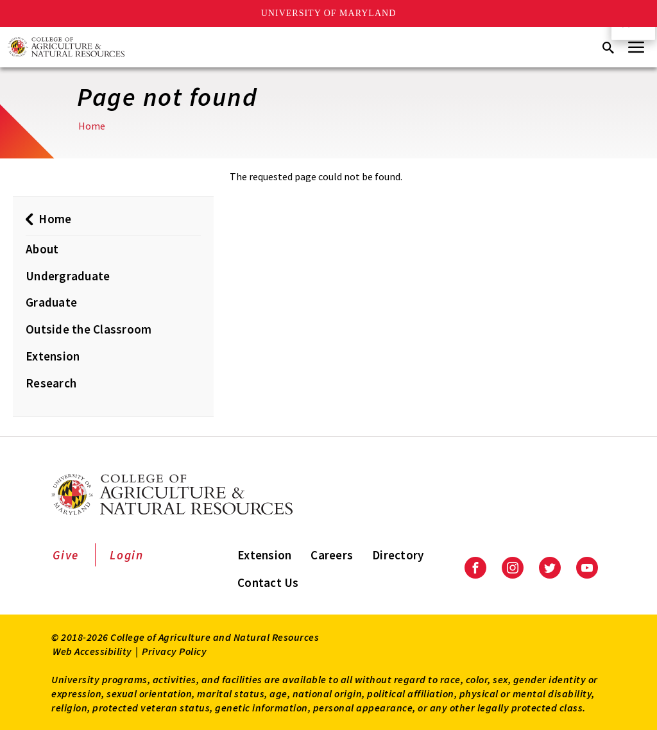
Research (51, 383)
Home (91, 125)
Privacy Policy (174, 651)
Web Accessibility (92, 651)
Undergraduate (68, 276)
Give (66, 555)
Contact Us (268, 582)
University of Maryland (329, 13)
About (42, 249)
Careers (332, 555)
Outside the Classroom (88, 329)
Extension (53, 356)
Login (127, 555)
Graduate (51, 302)
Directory (397, 555)
